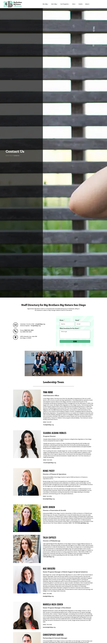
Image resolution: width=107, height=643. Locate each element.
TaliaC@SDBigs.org (48, 556)
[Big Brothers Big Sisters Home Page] (12, 4)
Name (62, 320)
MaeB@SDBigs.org (48, 596)
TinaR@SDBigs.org (48, 425)
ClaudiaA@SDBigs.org (49, 462)
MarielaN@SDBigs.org (49, 627)
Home (7, 155)
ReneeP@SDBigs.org (49, 499)
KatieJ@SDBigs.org (82, 523)
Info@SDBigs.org (40, 324)
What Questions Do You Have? (69, 328)
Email (77, 320)
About (11, 155)
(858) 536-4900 (29, 330)
